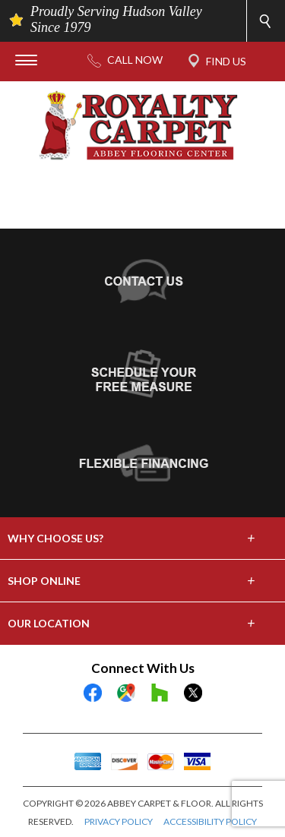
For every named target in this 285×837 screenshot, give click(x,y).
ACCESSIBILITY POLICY (210, 821)
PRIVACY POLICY (118, 821)
